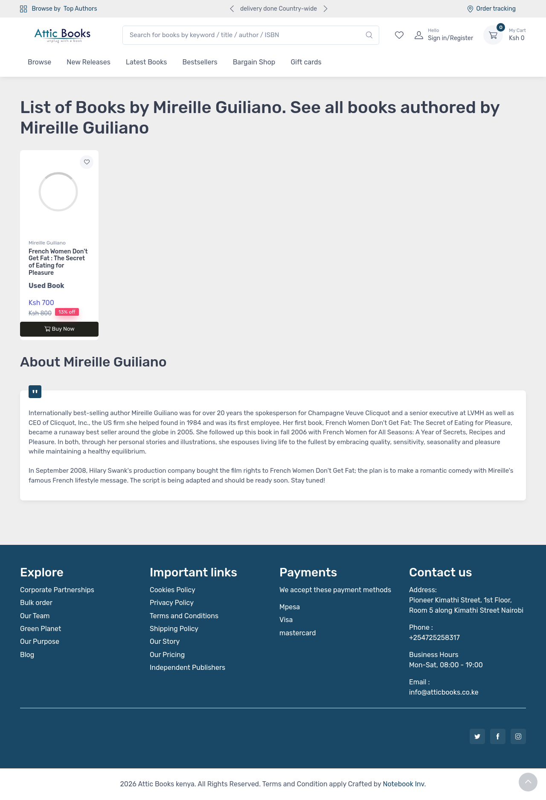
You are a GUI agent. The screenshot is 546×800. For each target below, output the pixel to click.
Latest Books (146, 62)
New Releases (88, 62)
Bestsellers (200, 62)
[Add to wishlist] (86, 162)
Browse (39, 62)
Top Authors (80, 8)
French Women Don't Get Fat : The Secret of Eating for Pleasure (58, 262)
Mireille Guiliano (47, 243)
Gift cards (305, 62)
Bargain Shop (254, 62)
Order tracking (491, 8)
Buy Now (59, 329)
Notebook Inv (403, 784)
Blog (27, 655)
